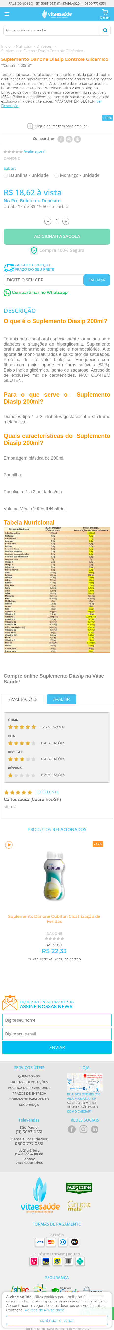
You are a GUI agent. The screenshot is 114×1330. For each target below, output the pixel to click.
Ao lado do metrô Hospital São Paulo (85, 1103)
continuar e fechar (57, 1320)
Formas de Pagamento (29, 1099)
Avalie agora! (34, 151)
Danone (12, 158)
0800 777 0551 (95, 3)
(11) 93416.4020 (68, 3)
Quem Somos (29, 1076)
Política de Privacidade (29, 1088)
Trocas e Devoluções (29, 1082)
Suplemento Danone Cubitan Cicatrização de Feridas (54, 919)
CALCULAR (96, 279)
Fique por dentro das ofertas (47, 1004)
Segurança (29, 1105)
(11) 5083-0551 (46, 3)
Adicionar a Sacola (57, 236)
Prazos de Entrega (29, 1093)
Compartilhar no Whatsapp (36, 292)
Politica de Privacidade (44, 1310)
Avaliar (61, 699)
